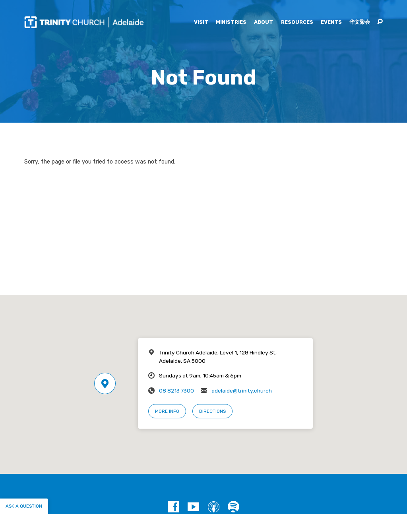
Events (331, 22)
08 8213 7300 (176, 390)
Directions (212, 411)
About (263, 22)
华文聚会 (359, 22)
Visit (201, 22)
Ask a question (24, 506)
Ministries (231, 22)
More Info (167, 411)
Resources (297, 22)
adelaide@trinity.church (241, 390)
